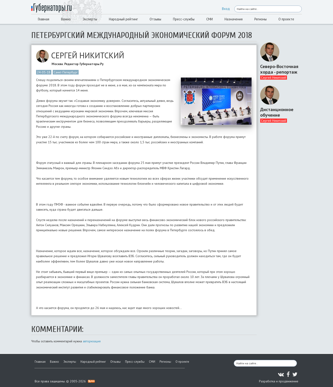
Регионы (260, 19)
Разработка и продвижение (278, 381)
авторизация (92, 341)
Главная (43, 19)
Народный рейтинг (123, 19)
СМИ (209, 19)
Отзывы (155, 19)
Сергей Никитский (273, 77)
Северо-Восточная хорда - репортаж (279, 69)
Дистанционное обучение (276, 112)
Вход (226, 8)
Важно (66, 19)
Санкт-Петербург (66, 72)
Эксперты (90, 19)
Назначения (234, 19)
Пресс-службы (183, 19)
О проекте (286, 19)
